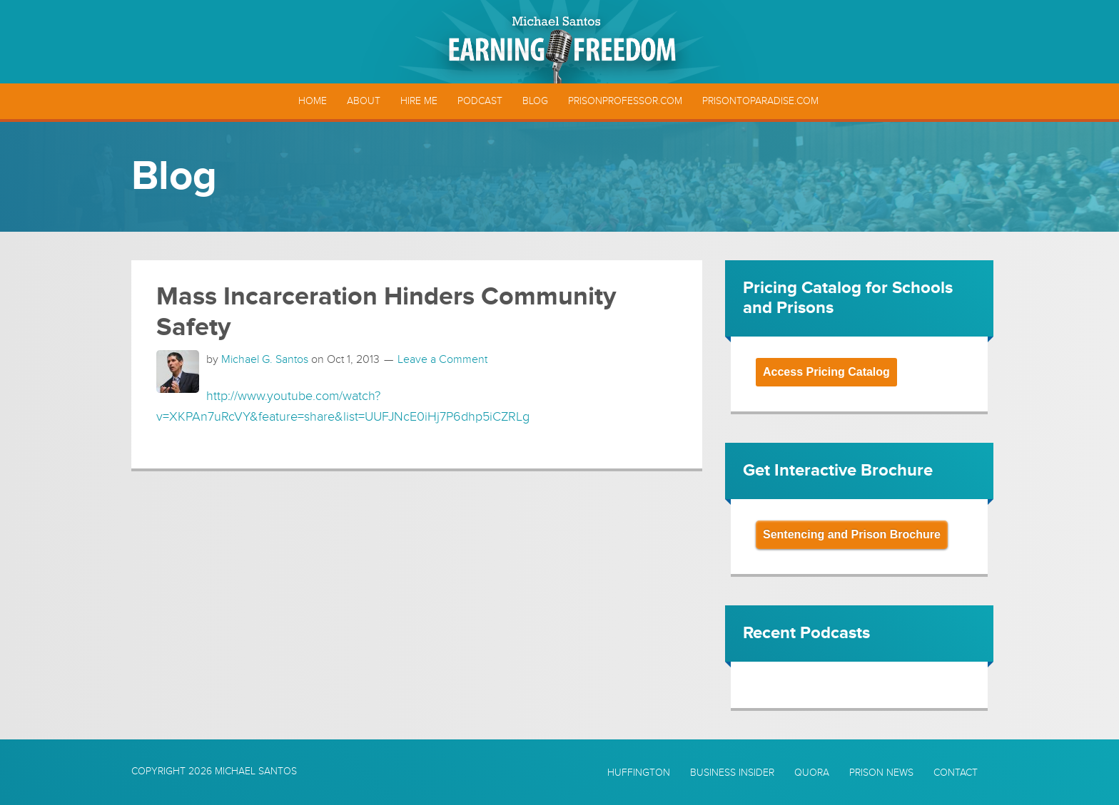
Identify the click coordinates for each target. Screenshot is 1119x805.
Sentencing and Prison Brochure (852, 534)
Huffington (638, 773)
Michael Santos (256, 771)
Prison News (881, 773)
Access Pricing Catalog (826, 372)
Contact (955, 773)
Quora (811, 773)
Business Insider (732, 773)
